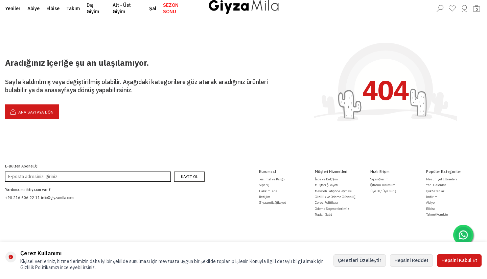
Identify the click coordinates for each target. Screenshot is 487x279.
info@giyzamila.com (57, 197)
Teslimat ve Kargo (271, 179)
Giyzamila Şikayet (272, 202)
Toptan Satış (323, 214)
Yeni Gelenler (436, 185)
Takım (73, 8)
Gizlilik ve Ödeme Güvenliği (335, 197)
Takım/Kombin (437, 214)
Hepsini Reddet (411, 260)
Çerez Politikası (326, 202)
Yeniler (13, 8)
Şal (152, 8)
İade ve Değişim (326, 179)
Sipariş (264, 185)
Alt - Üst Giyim (122, 8)
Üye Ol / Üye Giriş (383, 191)
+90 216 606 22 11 (22, 197)
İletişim (264, 197)
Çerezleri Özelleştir (359, 260)
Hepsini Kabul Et (459, 260)
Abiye (33, 8)
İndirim (432, 197)
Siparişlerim (379, 179)
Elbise (53, 8)
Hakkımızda (268, 191)
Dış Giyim (93, 8)
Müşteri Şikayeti (326, 185)
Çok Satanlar (435, 191)
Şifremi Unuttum (382, 185)
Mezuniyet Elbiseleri (441, 179)
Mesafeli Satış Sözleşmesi (333, 191)
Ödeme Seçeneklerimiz (332, 208)
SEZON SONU (171, 8)
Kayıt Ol (189, 176)
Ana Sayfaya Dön (31, 111)
